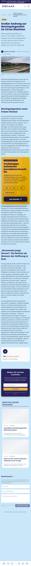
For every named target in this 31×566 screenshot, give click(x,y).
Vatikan (9, 14)
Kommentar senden (22, 505)
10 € (7, 188)
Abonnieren (15, 389)
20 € (14, 188)
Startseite (3, 14)
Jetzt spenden (21, 2)
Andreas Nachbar (13, 356)
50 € (21, 188)
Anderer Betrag (10, 192)
